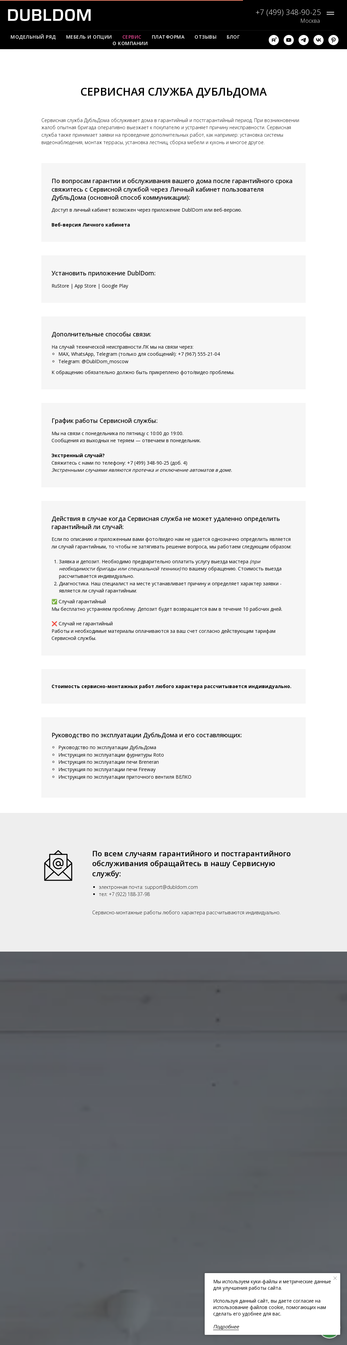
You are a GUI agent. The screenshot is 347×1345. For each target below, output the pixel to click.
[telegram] (304, 40)
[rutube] (274, 40)
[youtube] (289, 40)
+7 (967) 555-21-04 (199, 354)
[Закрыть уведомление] (335, 1278)
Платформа (168, 37)
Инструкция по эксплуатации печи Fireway (107, 769)
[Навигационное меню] (330, 13)
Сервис (132, 37)
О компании (130, 43)
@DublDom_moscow (105, 361)
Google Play (115, 285)
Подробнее (226, 1326)
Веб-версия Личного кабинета (91, 224)
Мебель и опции (89, 37)
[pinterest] (333, 40)
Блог (233, 37)
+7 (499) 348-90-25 (148, 463)
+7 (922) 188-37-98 (129, 894)
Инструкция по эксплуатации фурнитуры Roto (111, 755)
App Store (85, 285)
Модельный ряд (33, 37)
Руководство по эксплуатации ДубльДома (107, 747)
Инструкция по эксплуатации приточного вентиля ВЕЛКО (124, 777)
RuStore (60, 285)
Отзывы (206, 37)
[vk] (318, 40)
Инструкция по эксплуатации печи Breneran (108, 762)
